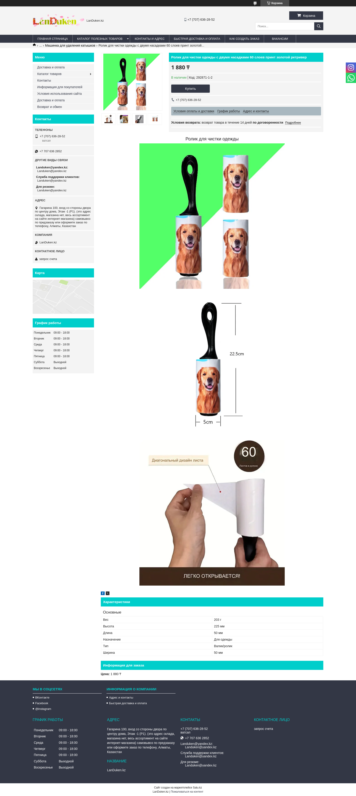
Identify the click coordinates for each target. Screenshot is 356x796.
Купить (190, 88)
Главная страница (52, 38)
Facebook (41, 703)
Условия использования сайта (59, 93)
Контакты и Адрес (149, 38)
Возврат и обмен (49, 107)
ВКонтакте (42, 697)
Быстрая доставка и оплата (128, 703)
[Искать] (318, 26)
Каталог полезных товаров (100, 38)
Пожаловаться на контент (187, 791)
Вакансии (280, 38)
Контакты (44, 80)
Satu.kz (197, 787)
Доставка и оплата (51, 67)
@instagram (43, 709)
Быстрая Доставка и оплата (197, 38)
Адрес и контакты (121, 697)
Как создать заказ (245, 38)
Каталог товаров (49, 74)
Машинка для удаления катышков (70, 45)
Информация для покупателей (59, 87)
